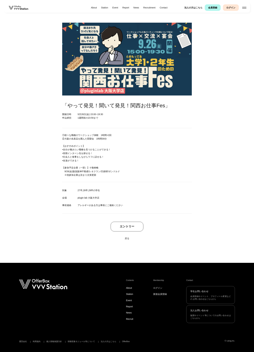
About (94, 7)
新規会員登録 (160, 294)
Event (115, 7)
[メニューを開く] (244, 7)
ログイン (230, 7)
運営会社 (23, 341)
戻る (127, 238)
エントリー (127, 226)
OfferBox (126, 341)
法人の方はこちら (193, 7)
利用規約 (36, 341)
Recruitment (149, 7)
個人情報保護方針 (54, 341)
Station (104, 7)
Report (125, 7)
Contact (163, 7)
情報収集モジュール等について (81, 341)
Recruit (129, 319)
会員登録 (212, 7)
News (136, 7)
